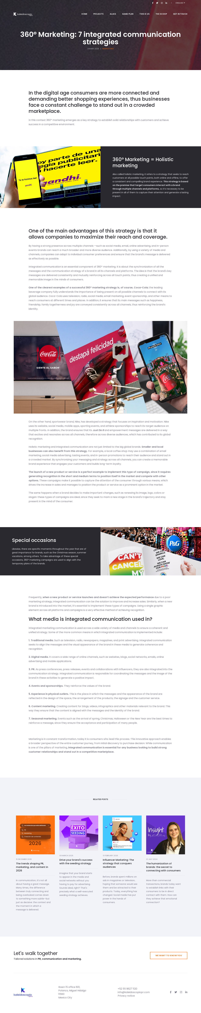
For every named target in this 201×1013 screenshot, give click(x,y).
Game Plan (128, 10)
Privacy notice (126, 995)
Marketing (108, 48)
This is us (144, 10)
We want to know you (168, 955)
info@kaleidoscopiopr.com (134, 992)
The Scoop (161, 10)
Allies (113, 10)
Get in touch (180, 10)
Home (84, 10)
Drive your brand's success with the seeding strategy (75, 934)
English (182, 3)
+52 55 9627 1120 (127, 988)
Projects (98, 10)
